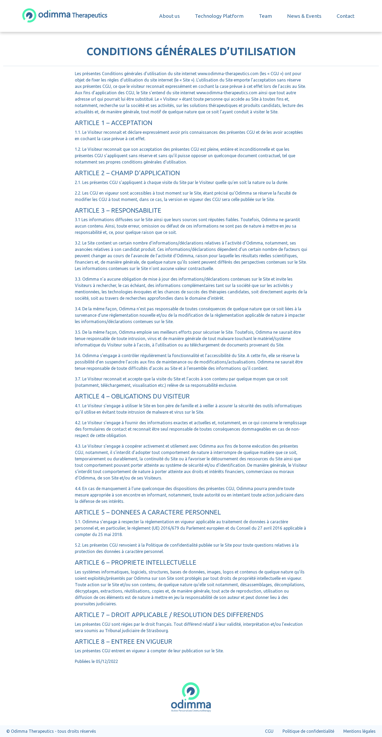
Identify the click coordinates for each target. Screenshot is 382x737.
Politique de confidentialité (308, 731)
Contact (345, 16)
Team (265, 16)
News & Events (304, 16)
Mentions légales (359, 731)
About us (169, 16)
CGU (269, 731)
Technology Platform (219, 16)
